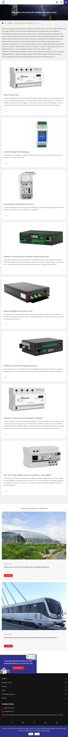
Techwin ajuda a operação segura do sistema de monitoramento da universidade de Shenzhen (30, 637)
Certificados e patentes (8, 694)
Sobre (3, 690)
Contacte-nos (8, 704)
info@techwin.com (9, 711)
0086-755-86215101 (9, 708)
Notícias (4, 698)
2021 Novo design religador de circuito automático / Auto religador (27, 475)
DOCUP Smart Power (11, 95)
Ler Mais (8, 575)
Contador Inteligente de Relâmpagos (16, 152)
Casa (5, 23)
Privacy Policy (46, 730)
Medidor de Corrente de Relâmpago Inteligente (20, 366)
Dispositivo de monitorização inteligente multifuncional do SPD (26, 256)
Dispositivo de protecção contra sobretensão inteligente (23, 418)
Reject (30, 734)
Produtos (10, 23)
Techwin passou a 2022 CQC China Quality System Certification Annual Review (26, 567)
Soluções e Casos (7, 682)
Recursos (4, 686)
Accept (37, 734)
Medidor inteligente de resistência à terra (18, 311)
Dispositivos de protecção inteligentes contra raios (26, 23)
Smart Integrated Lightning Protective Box (19, 204)
